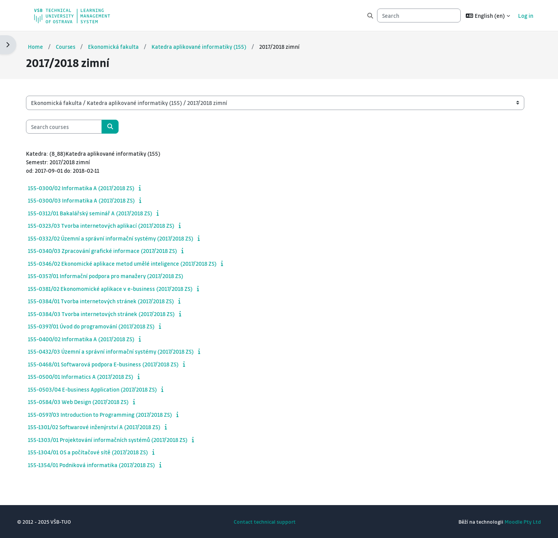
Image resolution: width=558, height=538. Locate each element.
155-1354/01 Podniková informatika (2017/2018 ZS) (99, 464)
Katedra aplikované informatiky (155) (207, 46)
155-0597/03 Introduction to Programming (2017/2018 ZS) (108, 414)
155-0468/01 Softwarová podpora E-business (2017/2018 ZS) (111, 363)
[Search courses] (72, 126)
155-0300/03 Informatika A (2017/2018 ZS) (89, 200)
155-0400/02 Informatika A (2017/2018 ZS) (89, 338)
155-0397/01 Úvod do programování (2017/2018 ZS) (99, 326)
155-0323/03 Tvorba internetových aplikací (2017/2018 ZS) (109, 225)
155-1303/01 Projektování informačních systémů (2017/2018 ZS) (115, 439)
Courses (74, 46)
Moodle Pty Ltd (515, 521)
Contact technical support (265, 521)
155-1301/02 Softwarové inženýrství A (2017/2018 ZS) (102, 426)
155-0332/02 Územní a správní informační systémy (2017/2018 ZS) (118, 237)
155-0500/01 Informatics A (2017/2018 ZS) (88, 376)
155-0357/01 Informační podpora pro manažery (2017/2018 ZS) (113, 275)
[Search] (419, 16)
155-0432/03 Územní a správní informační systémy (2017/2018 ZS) (119, 351)
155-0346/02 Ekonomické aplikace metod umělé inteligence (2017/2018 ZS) (130, 263)
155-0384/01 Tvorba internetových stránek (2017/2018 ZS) (109, 300)
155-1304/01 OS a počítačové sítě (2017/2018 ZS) (96, 452)
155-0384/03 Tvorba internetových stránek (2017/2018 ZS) (109, 313)
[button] (488, 15)
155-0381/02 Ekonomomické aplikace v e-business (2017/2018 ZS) (118, 288)
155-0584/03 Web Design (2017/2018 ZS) (86, 401)
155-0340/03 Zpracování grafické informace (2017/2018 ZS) (110, 250)
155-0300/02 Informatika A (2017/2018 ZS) (89, 187)
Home (43, 46)
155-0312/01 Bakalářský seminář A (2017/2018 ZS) (98, 212)
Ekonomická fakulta (121, 46)
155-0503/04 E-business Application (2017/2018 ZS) (100, 388)
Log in (525, 15)
